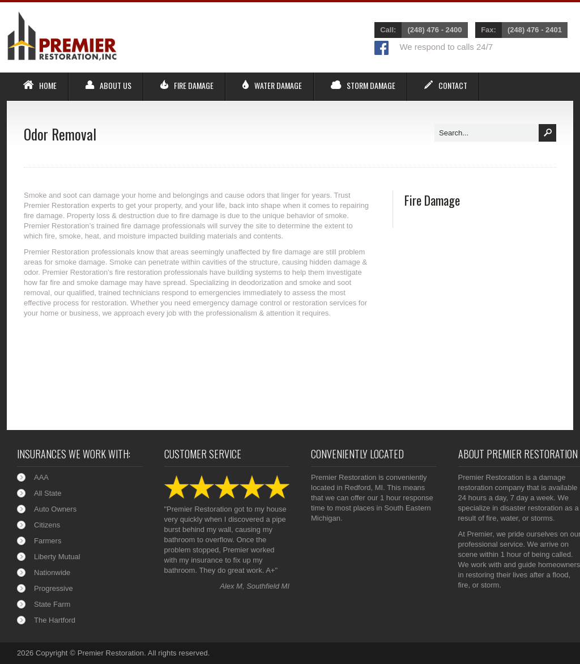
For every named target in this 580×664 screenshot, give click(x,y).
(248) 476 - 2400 (434, 29)
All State (47, 493)
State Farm (52, 604)
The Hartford (54, 620)
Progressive (53, 588)
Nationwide (52, 572)
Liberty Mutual (57, 556)
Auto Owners (55, 509)
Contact (452, 85)
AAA (41, 477)
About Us (115, 85)
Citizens (47, 525)
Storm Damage (371, 85)
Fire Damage (194, 85)
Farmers (47, 541)
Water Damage (278, 85)
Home (48, 85)
